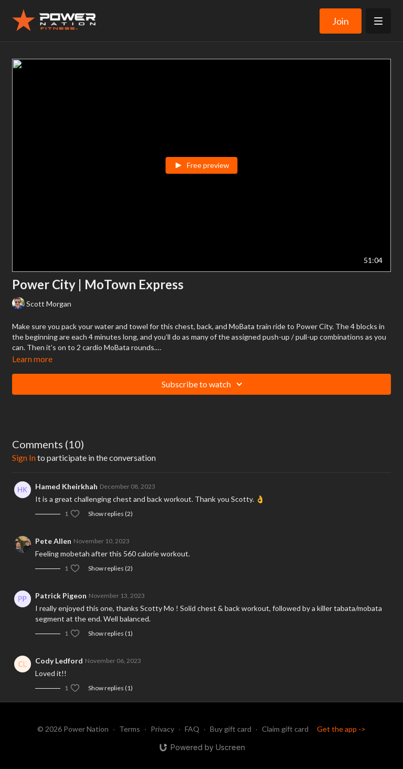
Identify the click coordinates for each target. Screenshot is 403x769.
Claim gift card (285, 728)
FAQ (192, 728)
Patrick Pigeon (61, 595)
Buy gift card (230, 728)
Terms (129, 728)
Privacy (162, 728)
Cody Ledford (59, 660)
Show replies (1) (110, 633)
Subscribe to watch (204, 384)
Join (340, 21)
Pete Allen (53, 540)
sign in (24, 457)
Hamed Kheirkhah (66, 486)
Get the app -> (341, 728)
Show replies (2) (110, 514)
